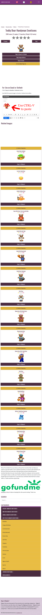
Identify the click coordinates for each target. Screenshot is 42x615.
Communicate (6, 528)
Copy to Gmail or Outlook (21, 54)
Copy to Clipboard (21, 164)
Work (14, 26)
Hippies (5, 543)
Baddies (5, 521)
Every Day (5, 536)
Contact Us (19, 612)
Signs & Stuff (6, 561)
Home (2, 26)
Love (4, 557)
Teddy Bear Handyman (23, 26)
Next (36, 41)
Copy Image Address (21, 57)
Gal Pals (5, 539)
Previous (5, 41)
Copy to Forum (21, 60)
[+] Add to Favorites (21, 148)
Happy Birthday (7, 525)
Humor (4, 554)
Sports (4, 565)
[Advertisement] (21, 15)
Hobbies (5, 546)
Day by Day (9, 26)
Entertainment (6, 532)
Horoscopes (6, 550)
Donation (3, 492)
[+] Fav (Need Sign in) (21, 64)
